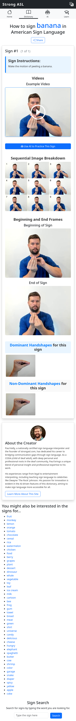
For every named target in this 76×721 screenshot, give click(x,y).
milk (9, 594)
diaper (10, 679)
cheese (11, 642)
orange (11, 527)
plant (10, 564)
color (10, 667)
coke (9, 693)
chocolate (12, 535)
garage (11, 671)
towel (10, 612)
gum (9, 608)
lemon (10, 523)
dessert (11, 568)
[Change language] (72, 4)
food (9, 553)
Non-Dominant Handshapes (34, 383)
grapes (11, 560)
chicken (11, 549)
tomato (11, 531)
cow (9, 660)
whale (10, 575)
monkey (11, 520)
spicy (10, 682)
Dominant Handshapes (31, 345)
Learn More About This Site (22, 494)
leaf (9, 586)
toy (8, 583)
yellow (10, 686)
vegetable (12, 579)
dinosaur (12, 571)
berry (10, 557)
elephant (12, 649)
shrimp (11, 664)
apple (10, 690)
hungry (11, 645)
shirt (9, 627)
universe (12, 631)
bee (9, 601)
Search (56, 715)
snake (10, 675)
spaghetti (12, 653)
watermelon (14, 546)
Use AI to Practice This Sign (38, 146)
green (10, 623)
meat (10, 619)
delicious (12, 638)
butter (10, 656)
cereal (10, 538)
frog (9, 605)
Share (38, 40)
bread (10, 616)
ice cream (12, 590)
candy (10, 634)
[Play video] (38, 112)
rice (9, 542)
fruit (9, 516)
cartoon (11, 597)
